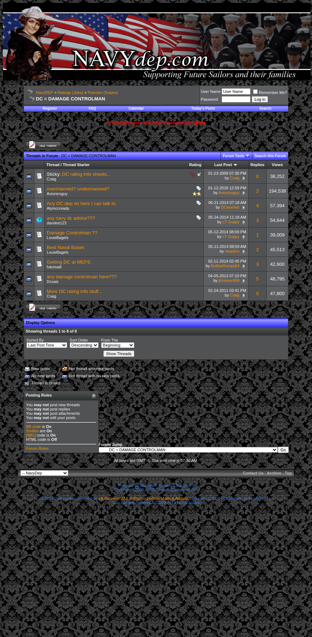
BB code (33, 426)
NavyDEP (44, 92)
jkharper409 (229, 280)
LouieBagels (58, 237)
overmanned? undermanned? (78, 188)
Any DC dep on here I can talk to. (82, 203)
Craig (51, 179)
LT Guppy (230, 222)
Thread (53, 165)
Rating (195, 165)
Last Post (223, 165)
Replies (257, 165)
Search (265, 108)
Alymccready (58, 208)
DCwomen (230, 207)
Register (50, 108)
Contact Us (253, 473)
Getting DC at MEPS (68, 262)
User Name (211, 91)
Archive (274, 473)
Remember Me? (270, 92)
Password (209, 99)
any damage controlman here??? (82, 276)
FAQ (92, 108)
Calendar (136, 108)
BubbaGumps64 (225, 266)
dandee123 (56, 223)
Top (288, 473)
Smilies (32, 431)
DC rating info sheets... (86, 174)
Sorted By (35, 340)
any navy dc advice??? (71, 218)
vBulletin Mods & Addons (167, 498)
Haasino (232, 251)
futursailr (54, 267)
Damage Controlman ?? (72, 232)
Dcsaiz (53, 281)
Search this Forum (270, 156)
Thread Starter (76, 165)
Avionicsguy (57, 193)
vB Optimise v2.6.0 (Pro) (120, 498)
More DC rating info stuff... (74, 291)
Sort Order (79, 340)
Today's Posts (203, 108)
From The (109, 340)
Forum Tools (233, 156)
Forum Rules (37, 448)
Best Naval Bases (65, 247)
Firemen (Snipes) (103, 92)
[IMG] (31, 435)
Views (277, 165)
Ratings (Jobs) (70, 92)
